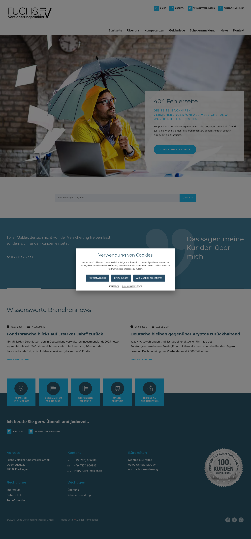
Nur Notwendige (97, 278)
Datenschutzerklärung (132, 286)
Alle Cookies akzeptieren (149, 278)
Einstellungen (121, 278)
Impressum (114, 286)
